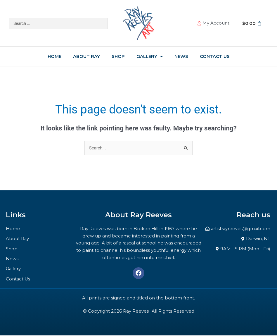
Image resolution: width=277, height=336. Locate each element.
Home (54, 56)
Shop (118, 56)
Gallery (149, 56)
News (181, 56)
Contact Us (215, 56)
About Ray (86, 56)
